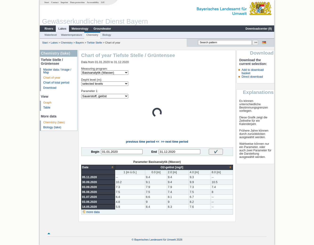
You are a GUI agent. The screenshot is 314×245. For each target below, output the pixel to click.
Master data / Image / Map (57, 71)
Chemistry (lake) (54, 122)
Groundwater (102, 28)
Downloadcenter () (259, 28)
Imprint (64, 2)
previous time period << (142, 141)
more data (93, 212)
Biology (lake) (52, 127)
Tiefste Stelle (94, 42)
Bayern (80, 42)
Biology (106, 34)
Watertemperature (71, 34)
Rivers (48, 28)
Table (46, 107)
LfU (103, 2)
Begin (95, 151)
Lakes (62, 28)
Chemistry (92, 34)
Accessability (93, 2)
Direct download (252, 76)
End (154, 151)
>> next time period (174, 141)
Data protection (77, 2)
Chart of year (51, 77)
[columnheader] (98, 167)
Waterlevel (50, 34)
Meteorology (80, 28)
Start (46, 2)
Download (49, 87)
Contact (54, 2)
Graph (47, 102)
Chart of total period (56, 82)
